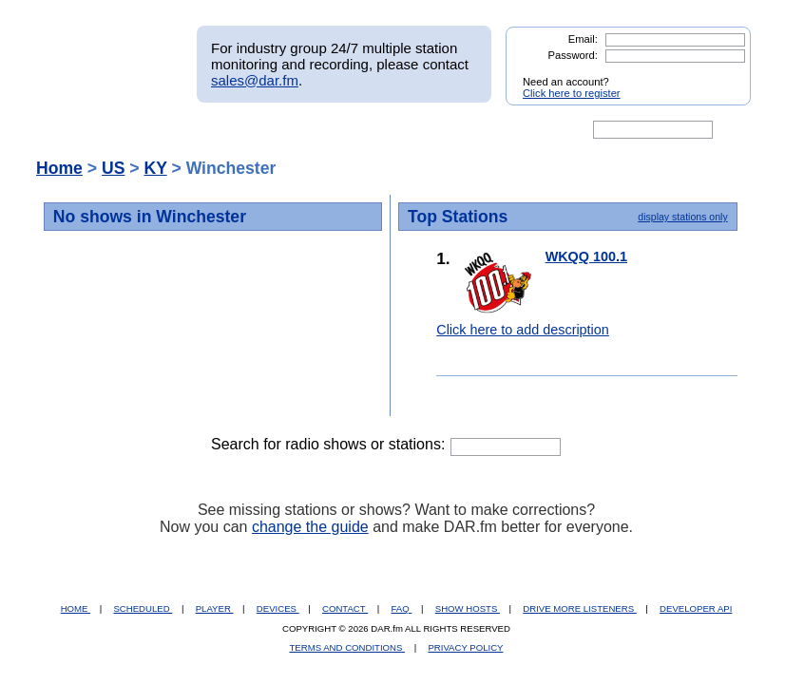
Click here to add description (522, 329)
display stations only (682, 216)
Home (59, 168)
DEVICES (278, 608)
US (113, 168)
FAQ (402, 608)
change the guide (310, 527)
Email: (583, 39)
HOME (75, 608)
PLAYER (215, 608)
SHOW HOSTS (467, 608)
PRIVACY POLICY (465, 647)
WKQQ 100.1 (586, 256)
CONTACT (345, 608)
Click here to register (572, 93)
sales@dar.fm (254, 80)
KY (155, 168)
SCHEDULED (142, 608)
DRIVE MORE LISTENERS (579, 608)
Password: (573, 55)
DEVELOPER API (696, 608)
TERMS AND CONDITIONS (348, 647)
